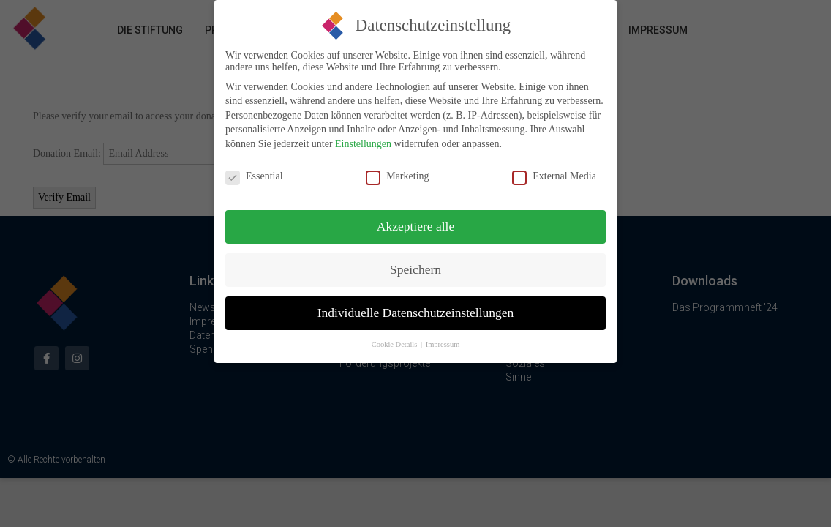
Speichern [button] (415, 260)
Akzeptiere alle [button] (415, 217)
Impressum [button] (443, 336)
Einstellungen (363, 135)
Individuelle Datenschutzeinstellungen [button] (415, 303)
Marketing (397, 167)
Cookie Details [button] (395, 336)
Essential (254, 167)
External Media (554, 167)
